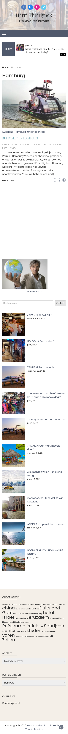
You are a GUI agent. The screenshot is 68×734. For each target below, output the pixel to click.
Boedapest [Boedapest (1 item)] (47, 604)
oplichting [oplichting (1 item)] (20, 622)
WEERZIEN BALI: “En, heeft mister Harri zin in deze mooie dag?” (46, 51)
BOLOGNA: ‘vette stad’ (40, 341)
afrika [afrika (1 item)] (8, 604)
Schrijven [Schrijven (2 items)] (54, 626)
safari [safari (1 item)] (41, 627)
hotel (5, 148)
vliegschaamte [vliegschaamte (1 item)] (31, 636)
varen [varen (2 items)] (8, 635)
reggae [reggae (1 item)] (27, 622)
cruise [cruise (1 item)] (17, 609)
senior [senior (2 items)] (9, 630)
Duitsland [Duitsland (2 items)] (49, 608)
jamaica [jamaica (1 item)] (22, 618)
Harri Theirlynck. (36, 725)
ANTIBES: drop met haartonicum (46, 524)
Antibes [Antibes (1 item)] (31, 604)
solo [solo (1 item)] (18, 631)
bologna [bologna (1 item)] (55, 604)
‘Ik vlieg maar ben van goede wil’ (46, 419)
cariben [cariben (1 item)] (62, 604)
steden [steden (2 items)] (34, 630)
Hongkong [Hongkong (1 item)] (38, 613)
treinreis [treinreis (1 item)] (52, 631)
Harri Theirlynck (34, 15)
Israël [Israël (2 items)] (8, 617)
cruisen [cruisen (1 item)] (24, 609)
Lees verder (8, 180)
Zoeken (60, 303)
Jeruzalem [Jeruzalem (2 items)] (37, 617)
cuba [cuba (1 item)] (29, 609)
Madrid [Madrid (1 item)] (61, 618)
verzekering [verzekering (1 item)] (20, 636)
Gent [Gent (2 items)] (7, 612)
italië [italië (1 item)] (17, 618)
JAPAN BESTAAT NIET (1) (41, 315)
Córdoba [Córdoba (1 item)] (35, 609)
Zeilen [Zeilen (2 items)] (8, 640)
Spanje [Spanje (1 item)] (23, 631)
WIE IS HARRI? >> (34, 291)
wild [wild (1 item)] (51, 636)
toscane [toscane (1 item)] (45, 631)
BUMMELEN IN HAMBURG (20, 138)
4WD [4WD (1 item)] (4, 604)
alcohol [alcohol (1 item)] (14, 604)
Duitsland (7, 132)
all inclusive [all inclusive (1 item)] (22, 604)
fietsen (47, 144)
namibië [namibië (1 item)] (12, 622)
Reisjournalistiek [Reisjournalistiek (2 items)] (20, 626)
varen (13, 148)
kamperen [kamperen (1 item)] (54, 618)
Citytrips (24, 144)
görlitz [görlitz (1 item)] (15, 613)
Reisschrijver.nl (11, 703)
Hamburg (20, 132)
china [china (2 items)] (8, 608)
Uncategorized (36, 132)
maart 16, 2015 (10, 144)
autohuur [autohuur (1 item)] (38, 604)
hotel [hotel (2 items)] (48, 612)
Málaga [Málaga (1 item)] (5, 622)
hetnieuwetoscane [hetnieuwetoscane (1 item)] (26, 613)
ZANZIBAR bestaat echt (41, 367)
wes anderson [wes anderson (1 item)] (43, 636)
